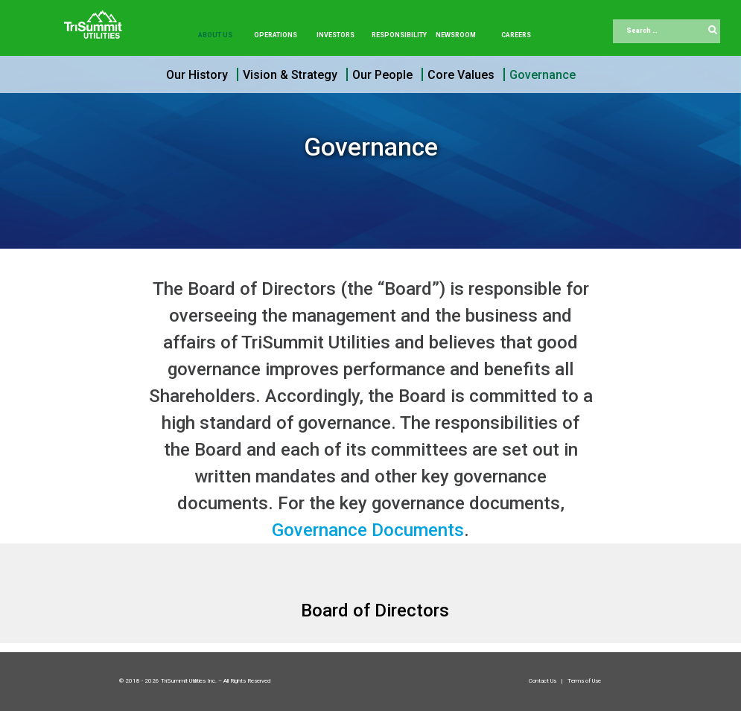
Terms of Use (584, 680)
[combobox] (666, 31)
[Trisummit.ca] (96, 19)
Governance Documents (368, 530)
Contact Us (543, 680)
